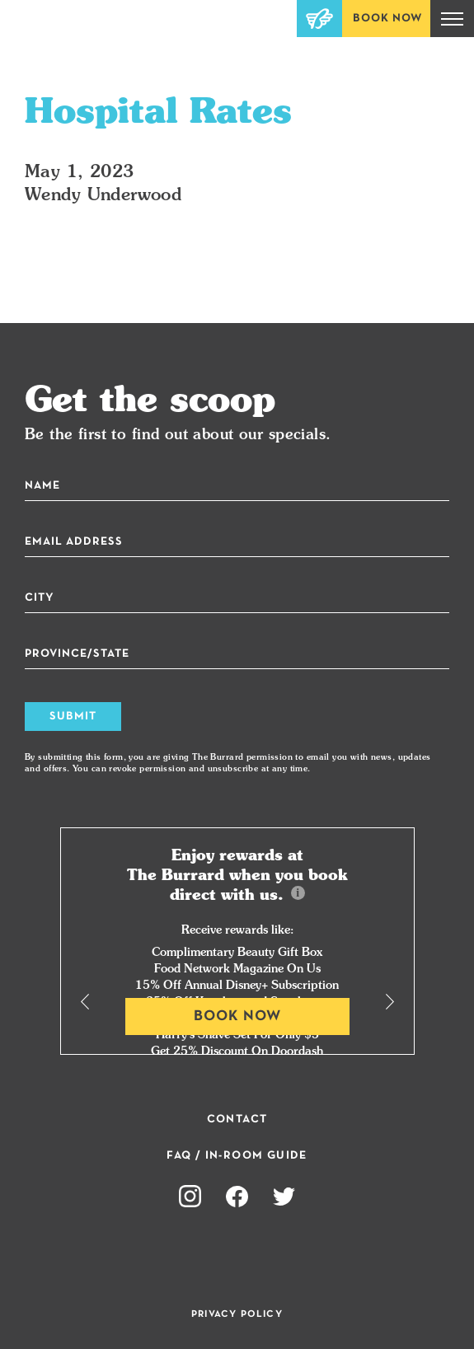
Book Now (387, 18)
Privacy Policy (237, 1314)
